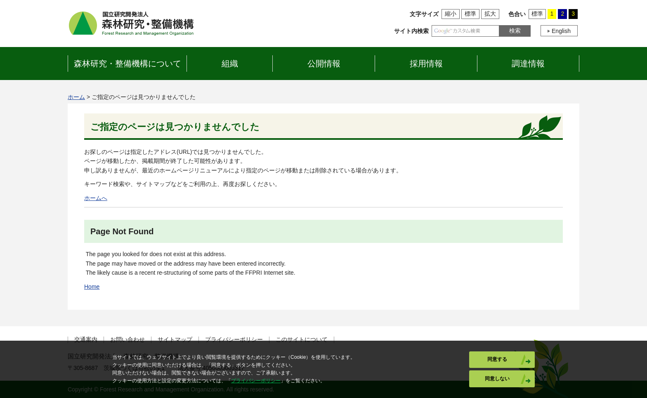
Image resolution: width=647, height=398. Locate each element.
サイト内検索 (411, 31)
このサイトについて (302, 340)
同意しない (497, 379)
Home (91, 286)
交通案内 (85, 340)
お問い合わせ (127, 340)
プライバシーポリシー (234, 340)
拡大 (490, 13)
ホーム (76, 97)
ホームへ (95, 198)
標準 (470, 13)
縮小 (450, 13)
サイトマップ (175, 340)
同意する (497, 359)
